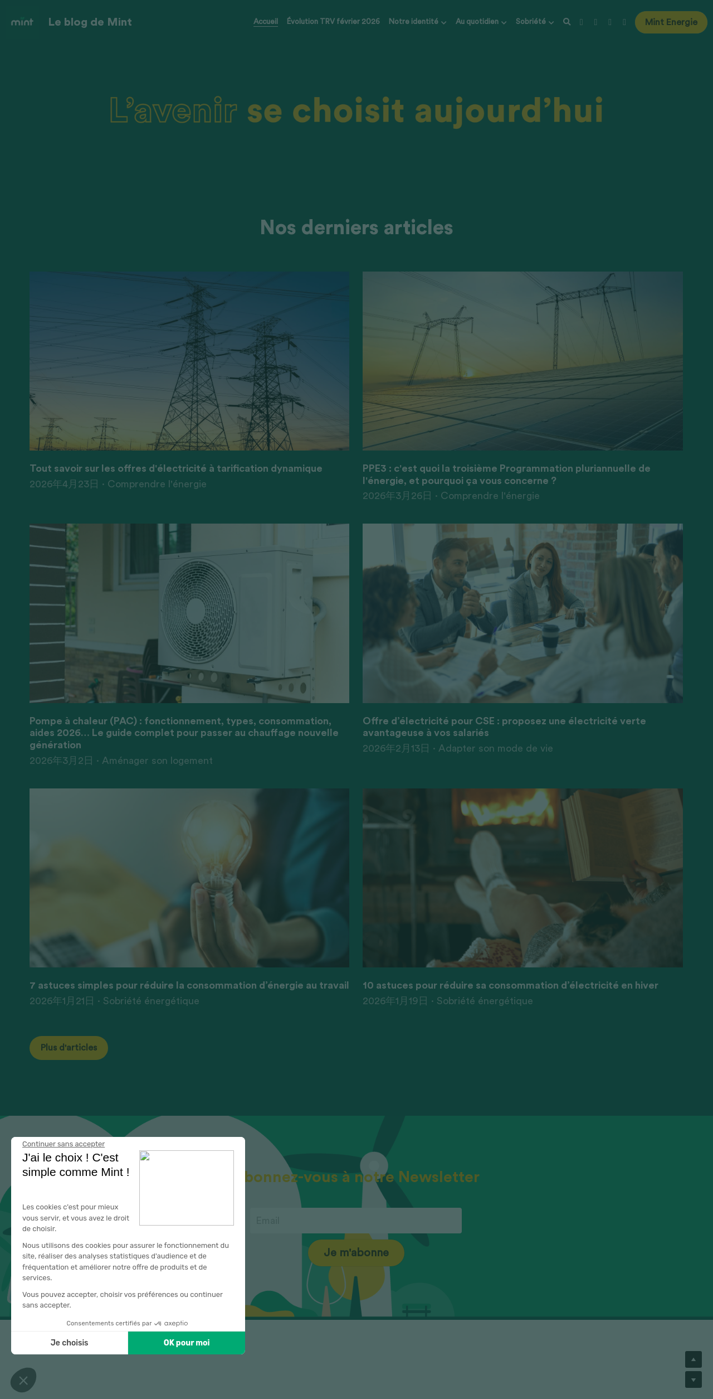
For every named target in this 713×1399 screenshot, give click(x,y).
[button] (23, 1380)
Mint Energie (671, 22)
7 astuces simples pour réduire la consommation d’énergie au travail (189, 985)
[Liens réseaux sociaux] (581, 22)
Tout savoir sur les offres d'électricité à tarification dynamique (176, 468)
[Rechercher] (567, 22)
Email (268, 1221)
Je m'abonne (356, 1252)
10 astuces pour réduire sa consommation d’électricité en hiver (510, 985)
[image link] (22, 21)
